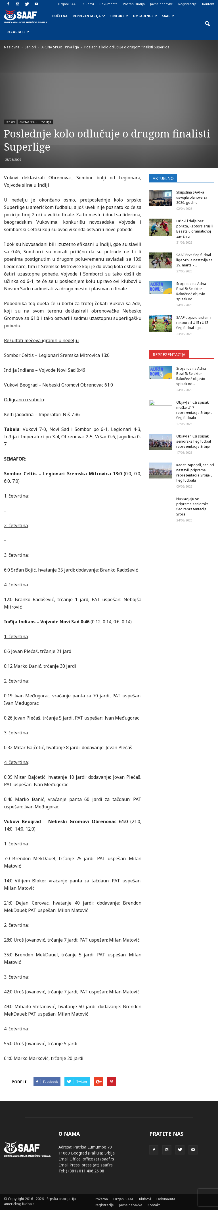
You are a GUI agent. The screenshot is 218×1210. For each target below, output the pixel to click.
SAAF (168, 16)
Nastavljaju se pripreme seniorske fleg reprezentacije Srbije (192, 506)
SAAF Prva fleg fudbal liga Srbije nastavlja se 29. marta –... (194, 260)
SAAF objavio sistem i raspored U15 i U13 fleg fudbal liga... (193, 322)
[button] (207, 24)
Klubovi (88, 4)
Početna (60, 16)
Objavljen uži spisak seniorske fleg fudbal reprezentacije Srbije (193, 441)
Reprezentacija (89, 16)
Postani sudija (134, 4)
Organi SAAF (67, 4)
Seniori (119, 16)
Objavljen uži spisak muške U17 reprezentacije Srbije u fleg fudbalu (194, 410)
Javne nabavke (161, 4)
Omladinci (145, 16)
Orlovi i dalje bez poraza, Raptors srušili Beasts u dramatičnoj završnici (194, 229)
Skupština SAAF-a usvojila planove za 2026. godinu (191, 197)
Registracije (187, 4)
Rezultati (18, 32)
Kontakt (208, 4)
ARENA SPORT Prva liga (35, 122)
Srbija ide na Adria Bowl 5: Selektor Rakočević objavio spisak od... (191, 291)
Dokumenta (108, 4)
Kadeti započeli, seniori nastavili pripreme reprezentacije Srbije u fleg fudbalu (195, 473)
